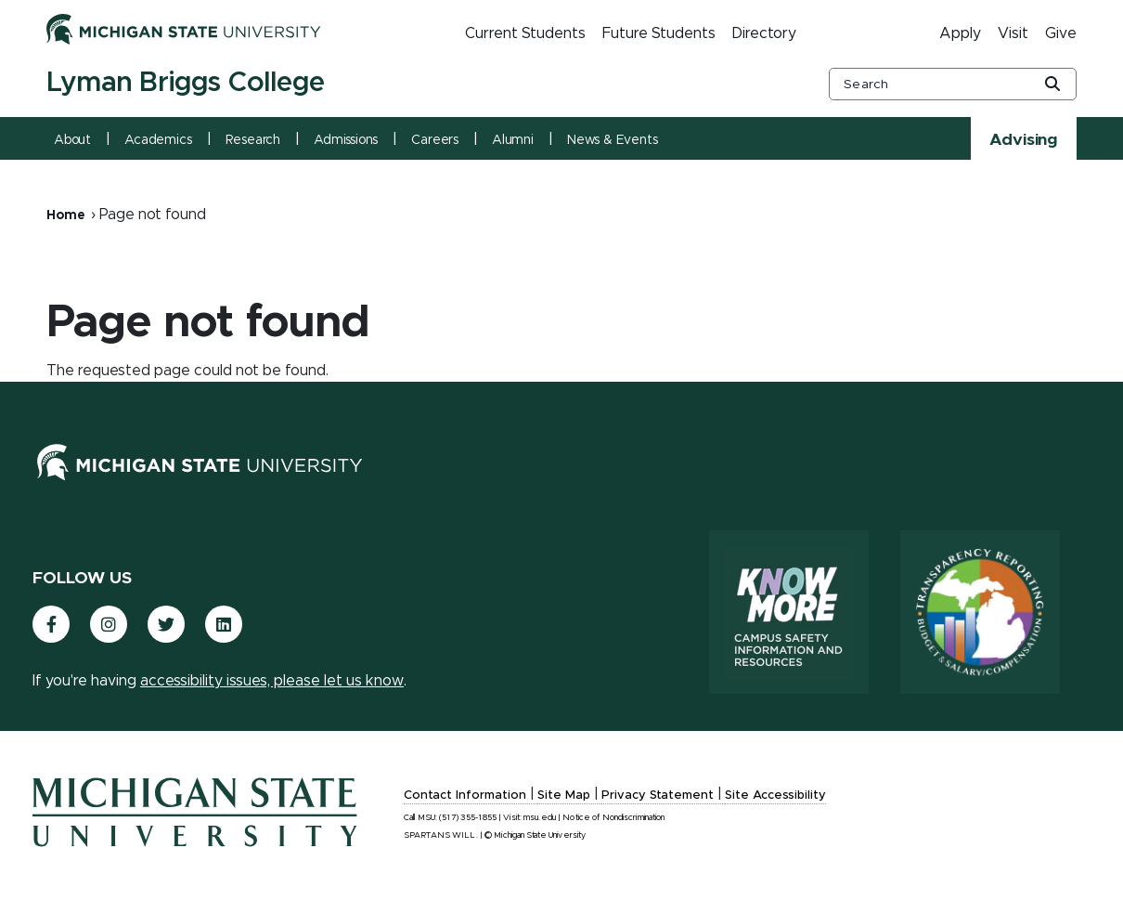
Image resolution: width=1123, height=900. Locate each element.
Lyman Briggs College (185, 83)
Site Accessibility (775, 795)
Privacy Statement (657, 795)
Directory (764, 33)
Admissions (346, 140)
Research (253, 140)
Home (65, 215)
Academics (157, 140)
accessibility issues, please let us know (272, 680)
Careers (434, 140)
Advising (1023, 140)
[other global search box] (953, 84)
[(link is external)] (51, 624)
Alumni (513, 140)
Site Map (563, 795)
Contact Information (465, 795)
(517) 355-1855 (468, 818)
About (72, 140)
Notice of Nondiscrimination (613, 818)
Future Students (659, 33)
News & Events (612, 140)
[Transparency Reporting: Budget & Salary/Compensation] (980, 612)
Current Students (525, 33)
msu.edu (539, 818)
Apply (960, 33)
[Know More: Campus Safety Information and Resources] (789, 612)
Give (1061, 33)
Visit (1013, 33)
